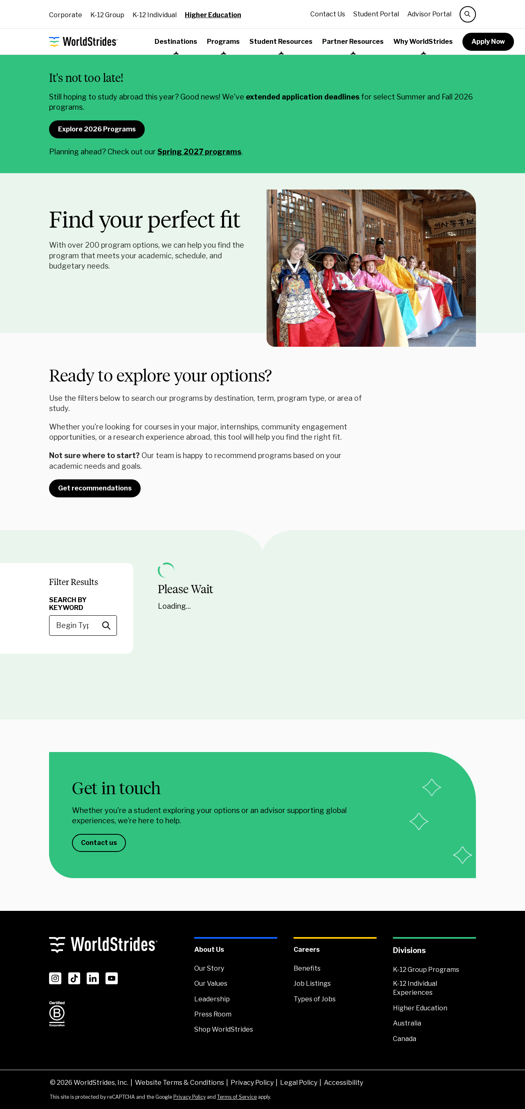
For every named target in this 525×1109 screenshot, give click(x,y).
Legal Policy (298, 1082)
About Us (209, 949)
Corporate (65, 15)
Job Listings (312, 983)
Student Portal (376, 14)
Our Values (210, 983)
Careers (307, 949)
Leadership (212, 999)
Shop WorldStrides (223, 1029)
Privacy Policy (252, 1082)
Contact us (99, 824)
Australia (407, 1023)
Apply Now (488, 41)
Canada (404, 1039)
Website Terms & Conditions (179, 1082)
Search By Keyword (68, 604)
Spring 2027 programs (199, 151)
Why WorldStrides (423, 41)
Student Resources (280, 41)
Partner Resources (353, 41)
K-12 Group (107, 15)
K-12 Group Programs (426, 969)
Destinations (176, 41)
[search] (468, 14)
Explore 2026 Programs (97, 129)
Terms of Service (237, 1097)
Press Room (212, 1014)
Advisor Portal (429, 14)
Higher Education (213, 15)
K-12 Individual (154, 15)
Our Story (209, 968)
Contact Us (327, 14)
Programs (223, 41)
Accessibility (343, 1082)
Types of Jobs (315, 999)
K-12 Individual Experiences (415, 988)
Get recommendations (95, 488)
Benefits (307, 968)
